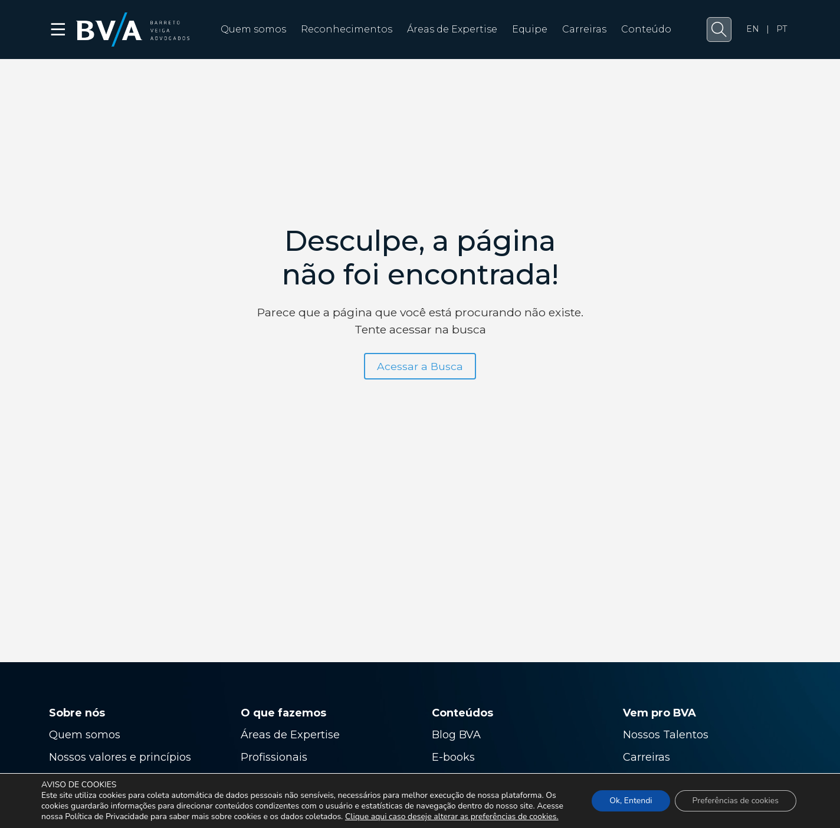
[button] (719, 29)
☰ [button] (58, 29)
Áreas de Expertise (452, 29)
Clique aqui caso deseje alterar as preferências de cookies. (452, 816)
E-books (453, 757)
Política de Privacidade (106, 816)
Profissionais (275, 757)
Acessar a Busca (420, 366)
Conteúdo (646, 29)
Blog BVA (456, 734)
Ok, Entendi (630, 800)
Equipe (529, 29)
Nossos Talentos (665, 734)
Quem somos (253, 29)
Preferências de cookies (736, 800)
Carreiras (584, 29)
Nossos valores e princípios (120, 757)
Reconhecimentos (346, 29)
